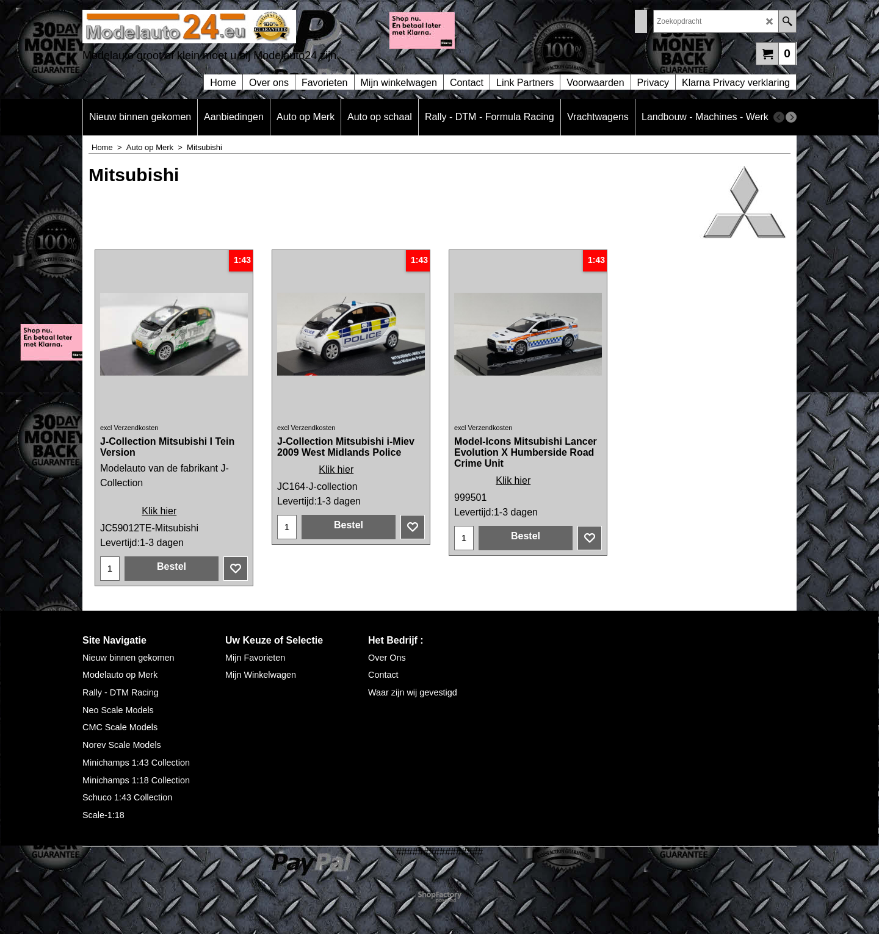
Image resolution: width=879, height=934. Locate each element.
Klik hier (159, 511)
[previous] (778, 117)
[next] (791, 117)
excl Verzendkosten (129, 427)
